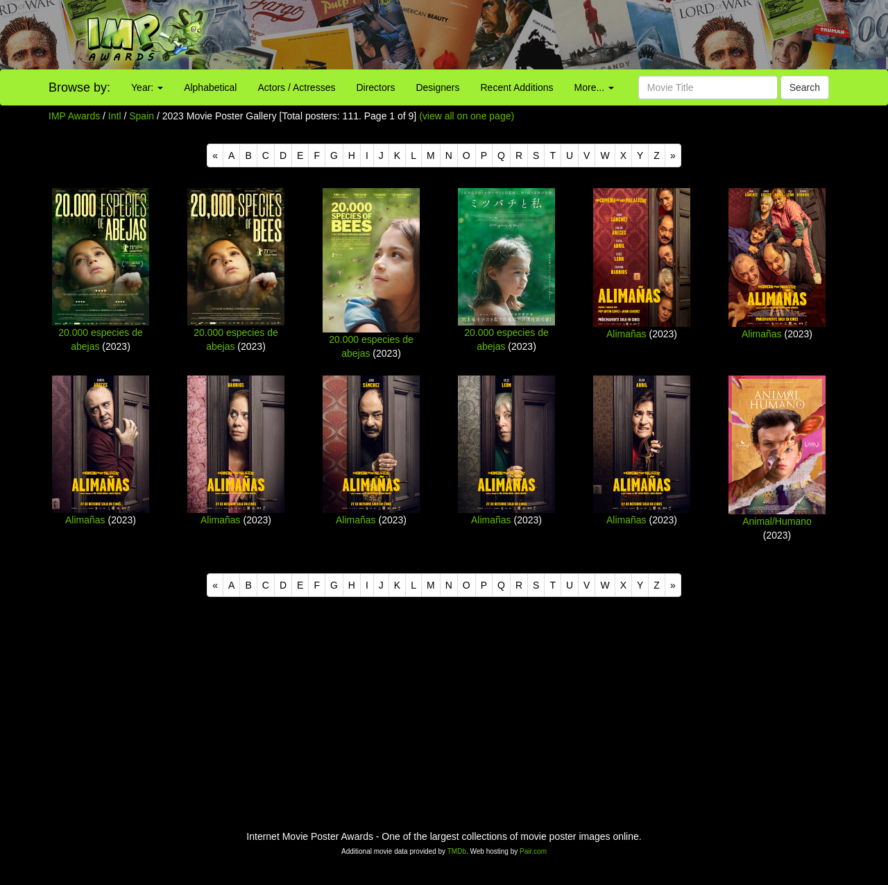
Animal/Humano (777, 521)
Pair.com (533, 851)
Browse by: (79, 87)
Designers (437, 87)
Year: (147, 87)
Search (804, 87)
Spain (141, 115)
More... (594, 87)
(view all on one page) (466, 115)
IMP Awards (74, 115)
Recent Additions (517, 87)
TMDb (456, 851)
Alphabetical (210, 87)
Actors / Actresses (296, 87)
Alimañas (626, 333)
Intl (114, 115)
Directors (375, 87)
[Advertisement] (555, 34)
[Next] (673, 155)
